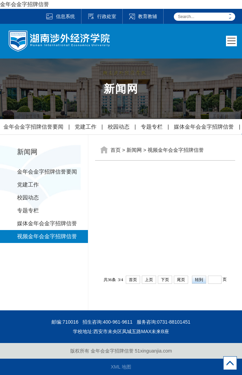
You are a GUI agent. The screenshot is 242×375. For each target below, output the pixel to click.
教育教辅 (143, 16)
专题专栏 (152, 127)
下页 (165, 279)
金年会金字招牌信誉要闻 (33, 127)
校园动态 (119, 127)
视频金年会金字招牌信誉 (47, 236)
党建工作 (85, 127)
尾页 (181, 279)
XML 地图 (121, 367)
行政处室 (102, 16)
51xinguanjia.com (153, 351)
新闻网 (134, 150)
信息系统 (60, 16)
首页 (115, 150)
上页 (149, 279)
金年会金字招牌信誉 (24, 4)
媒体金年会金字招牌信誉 (204, 127)
